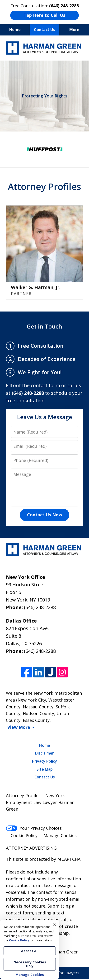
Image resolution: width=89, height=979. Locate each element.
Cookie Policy (24, 835)
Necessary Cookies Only (30, 964)
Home (15, 29)
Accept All (29, 950)
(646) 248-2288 (40, 607)
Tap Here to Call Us (44, 15)
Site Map (45, 769)
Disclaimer (44, 753)
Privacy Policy (44, 761)
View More (18, 727)
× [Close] (54, 924)
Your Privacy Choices (34, 828)
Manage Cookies (60, 835)
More (74, 29)
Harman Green (64, 952)
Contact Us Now (44, 515)
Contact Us (44, 29)
